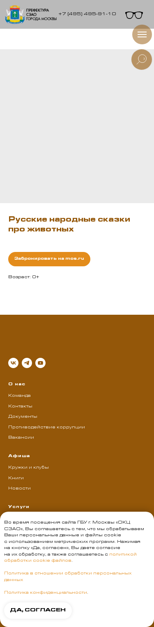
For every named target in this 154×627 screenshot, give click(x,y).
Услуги (19, 507)
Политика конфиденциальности (45, 593)
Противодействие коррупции (46, 428)
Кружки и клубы (28, 468)
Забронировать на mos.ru (49, 259)
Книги (16, 478)
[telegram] (27, 363)
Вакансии (21, 438)
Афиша (19, 456)
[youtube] (40, 363)
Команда (19, 396)
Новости (19, 489)
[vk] (13, 363)
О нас (16, 384)
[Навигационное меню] (142, 34)
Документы (22, 417)
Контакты (20, 407)
